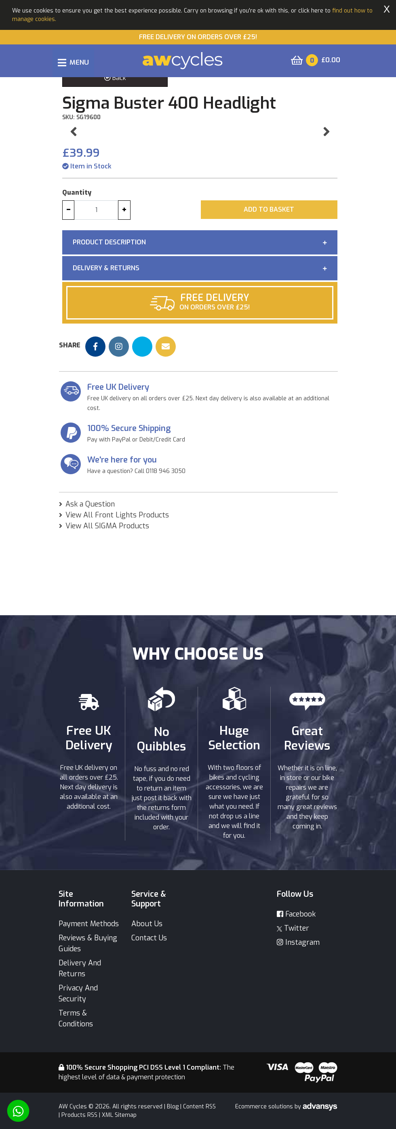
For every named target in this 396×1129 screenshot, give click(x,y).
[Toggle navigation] (73, 62)
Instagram (298, 942)
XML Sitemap (119, 1115)
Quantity (76, 269)
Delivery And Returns (80, 968)
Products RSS (79, 1115)
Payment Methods (89, 924)
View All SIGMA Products (107, 603)
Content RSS (199, 1106)
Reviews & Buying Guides (88, 943)
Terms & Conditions (76, 1018)
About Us (146, 924)
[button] (73, 170)
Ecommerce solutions (265, 1106)
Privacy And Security (78, 993)
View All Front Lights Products (117, 592)
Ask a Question (90, 581)
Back (115, 78)
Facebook (296, 914)
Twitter (293, 928)
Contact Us (149, 938)
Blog (173, 1106)
